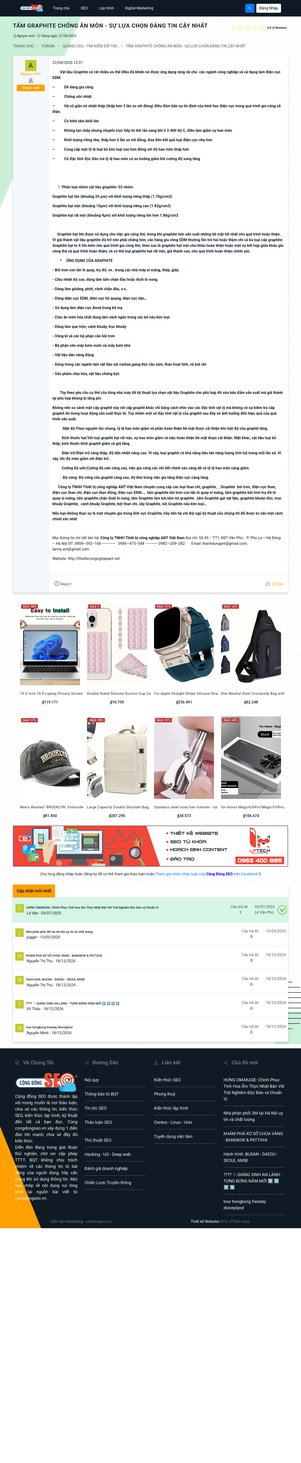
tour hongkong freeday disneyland (49, 1027)
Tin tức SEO (96, 1108)
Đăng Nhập (268, 8)
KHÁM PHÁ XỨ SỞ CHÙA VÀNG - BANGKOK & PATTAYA (64, 955)
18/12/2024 (65, 961)
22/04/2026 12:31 (67, 62)
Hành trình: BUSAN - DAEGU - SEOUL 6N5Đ (55, 979)
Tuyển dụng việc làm (173, 1136)
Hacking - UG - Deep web (108, 1154)
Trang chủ (61, 8)
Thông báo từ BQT (102, 1093)
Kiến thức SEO (167, 1079)
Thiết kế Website (204, 1221)
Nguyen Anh (26, 36)
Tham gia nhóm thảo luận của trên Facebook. (206, 874)
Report (63, 584)
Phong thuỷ (164, 1093)
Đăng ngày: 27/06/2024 (58, 36)
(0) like (274, 584)
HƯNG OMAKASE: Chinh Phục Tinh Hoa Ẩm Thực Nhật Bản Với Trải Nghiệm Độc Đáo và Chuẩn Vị (92, 907)
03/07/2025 (51, 913)
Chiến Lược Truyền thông (108, 1182)
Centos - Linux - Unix (173, 1122)
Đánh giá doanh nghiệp (106, 1168)
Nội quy (92, 1079)
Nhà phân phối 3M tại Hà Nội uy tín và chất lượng (59, 932)
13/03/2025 (50, 937)
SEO (84, 8)
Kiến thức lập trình (171, 1108)
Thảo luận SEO (98, 1122)
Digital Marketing (139, 8)
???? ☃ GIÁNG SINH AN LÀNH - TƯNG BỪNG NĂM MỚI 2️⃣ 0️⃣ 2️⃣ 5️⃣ (72, 1003)
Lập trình (106, 8)
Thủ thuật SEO (98, 1140)
